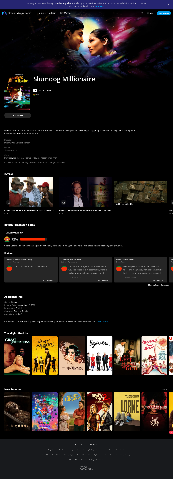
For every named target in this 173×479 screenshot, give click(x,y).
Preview (18, 115)
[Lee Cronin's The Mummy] (17, 411)
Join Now (99, 6)
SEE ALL (165, 389)
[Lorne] (127, 411)
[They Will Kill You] (154, 411)
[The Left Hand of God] (127, 355)
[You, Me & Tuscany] (72, 411)
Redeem (52, 12)
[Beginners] (99, 355)
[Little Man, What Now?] (72, 355)
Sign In (150, 13)
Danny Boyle (9, 142)
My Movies (65, 12)
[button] (31, 192)
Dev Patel (8, 158)
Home (41, 12)
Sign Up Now (164, 13)
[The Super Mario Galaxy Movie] (45, 411)
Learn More (102, 321)
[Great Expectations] (17, 355)
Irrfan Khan (52, 158)
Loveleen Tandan (23, 142)
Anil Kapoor (42, 158)
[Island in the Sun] (154, 355)
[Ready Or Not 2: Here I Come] (99, 411)
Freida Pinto (18, 158)
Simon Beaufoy (10, 150)
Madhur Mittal (30, 158)
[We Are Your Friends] (45, 355)
